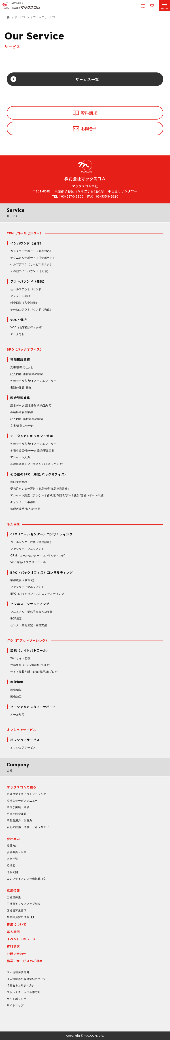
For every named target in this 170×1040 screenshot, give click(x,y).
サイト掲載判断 (35, 672)
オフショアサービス (21, 729)
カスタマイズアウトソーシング (26, 794)
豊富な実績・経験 (18, 807)
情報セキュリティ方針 (21, 985)
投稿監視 (31, 665)
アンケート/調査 (20, 296)
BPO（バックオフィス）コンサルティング (37, 593)
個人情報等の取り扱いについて (26, 979)
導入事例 (13, 931)
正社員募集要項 (16, 910)
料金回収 (24, 303)
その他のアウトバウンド (31, 309)
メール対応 (17, 714)
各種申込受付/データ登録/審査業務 (32, 450)
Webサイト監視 (20, 658)
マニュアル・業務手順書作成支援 (31, 611)
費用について (16, 924)
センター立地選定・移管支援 (28, 625)
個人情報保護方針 (18, 972)
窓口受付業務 (18, 482)
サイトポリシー (16, 998)
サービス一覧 (87, 79)
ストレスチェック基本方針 (23, 992)
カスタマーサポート (31, 251)
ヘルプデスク (31, 264)
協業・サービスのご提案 (25, 961)
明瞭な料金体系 (16, 813)
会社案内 (13, 839)
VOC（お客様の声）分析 (26, 327)
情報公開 (12, 872)
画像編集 (15, 689)
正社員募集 (14, 897)
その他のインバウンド (30, 271)
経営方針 (12, 845)
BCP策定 (16, 618)
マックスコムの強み (21, 787)
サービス (20, 17)
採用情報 (13, 890)
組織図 (11, 865)
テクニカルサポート (32, 258)
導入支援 (13, 524)
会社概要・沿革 (16, 852)
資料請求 (13, 946)
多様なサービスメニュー (22, 800)
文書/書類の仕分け (22, 367)
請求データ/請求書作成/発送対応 (30, 405)
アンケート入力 (20, 457)
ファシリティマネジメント (27, 548)
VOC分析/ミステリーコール (28, 562)
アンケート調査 (58, 495)
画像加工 (15, 696)
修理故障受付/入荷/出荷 (25, 508)
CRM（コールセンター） (25, 233)
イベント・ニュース (21, 939)
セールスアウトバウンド (25, 289)
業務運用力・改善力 (19, 820)
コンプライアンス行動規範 (23, 878)
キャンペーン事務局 (23, 502)
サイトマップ (15, 1005)
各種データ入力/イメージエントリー (33, 380)
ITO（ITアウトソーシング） (28, 640)
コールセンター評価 (31, 542)
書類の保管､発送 (21, 387)
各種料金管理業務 (21, 412)
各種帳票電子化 (37, 464)
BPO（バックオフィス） (25, 349)
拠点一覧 (12, 858)
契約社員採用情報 (18, 917)
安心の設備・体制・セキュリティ (28, 827)
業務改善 (23, 580)
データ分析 (17, 334)
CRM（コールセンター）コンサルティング (37, 555)
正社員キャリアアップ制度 (23, 903)
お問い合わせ (16, 953)
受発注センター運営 (40, 489)
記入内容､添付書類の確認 (26, 374)
